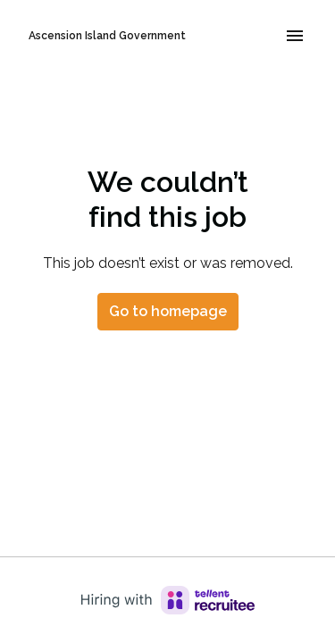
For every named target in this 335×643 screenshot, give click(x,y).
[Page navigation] (295, 36)
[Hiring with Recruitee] (168, 600)
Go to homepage (168, 311)
